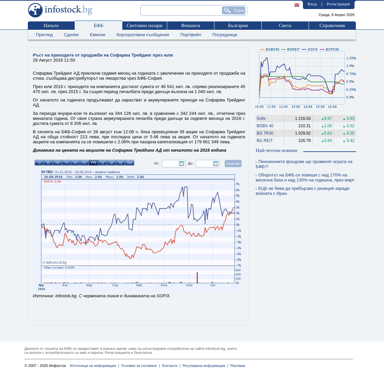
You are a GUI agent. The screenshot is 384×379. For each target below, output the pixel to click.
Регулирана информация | (204, 366)
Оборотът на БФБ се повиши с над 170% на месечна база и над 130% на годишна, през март (305, 177)
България (238, 25)
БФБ (99, 25)
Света (285, 25)
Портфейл (190, 34)
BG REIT (265, 140)
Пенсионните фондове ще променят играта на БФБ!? (304, 164)
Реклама (236, 366)
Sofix (261, 118)
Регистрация (338, 3)
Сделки (71, 34)
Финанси (190, 25)
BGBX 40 (265, 126)
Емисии (97, 34)
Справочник (332, 25)
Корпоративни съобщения (143, 34)
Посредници (224, 34)
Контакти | (170, 366)
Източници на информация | (94, 366)
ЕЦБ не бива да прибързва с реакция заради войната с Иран (302, 191)
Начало (51, 25)
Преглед (44, 34)
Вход (312, 3)
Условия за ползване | (139, 366)
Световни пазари (145, 25)
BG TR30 (265, 133)
